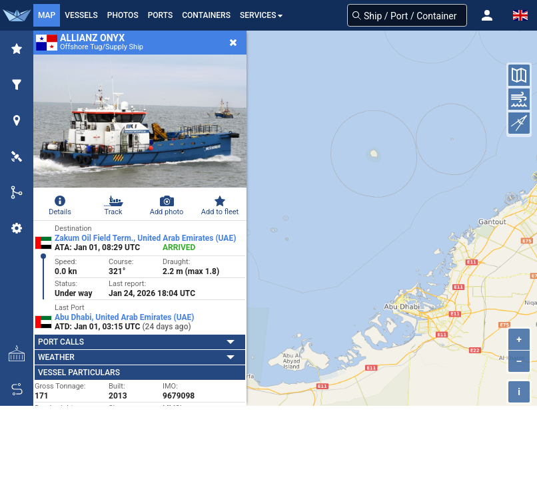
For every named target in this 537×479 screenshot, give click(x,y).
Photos (123, 15)
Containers (206, 15)
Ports (160, 15)
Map (46, 15)
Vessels (81, 15)
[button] (487, 15)
